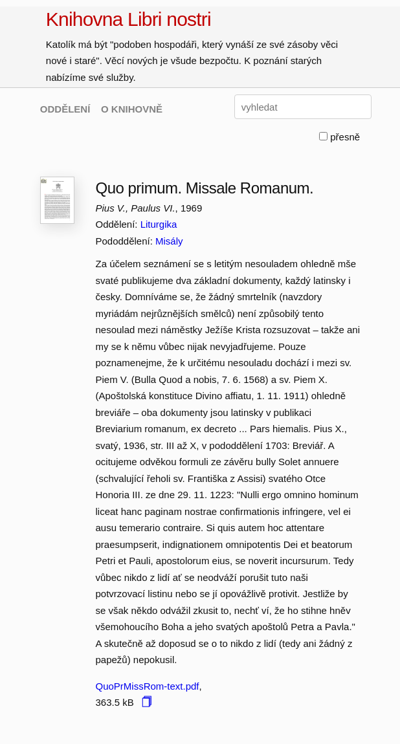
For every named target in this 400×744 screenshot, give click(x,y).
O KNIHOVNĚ (131, 109)
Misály (169, 240)
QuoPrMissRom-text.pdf (147, 686)
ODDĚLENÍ (65, 109)
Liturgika (158, 224)
